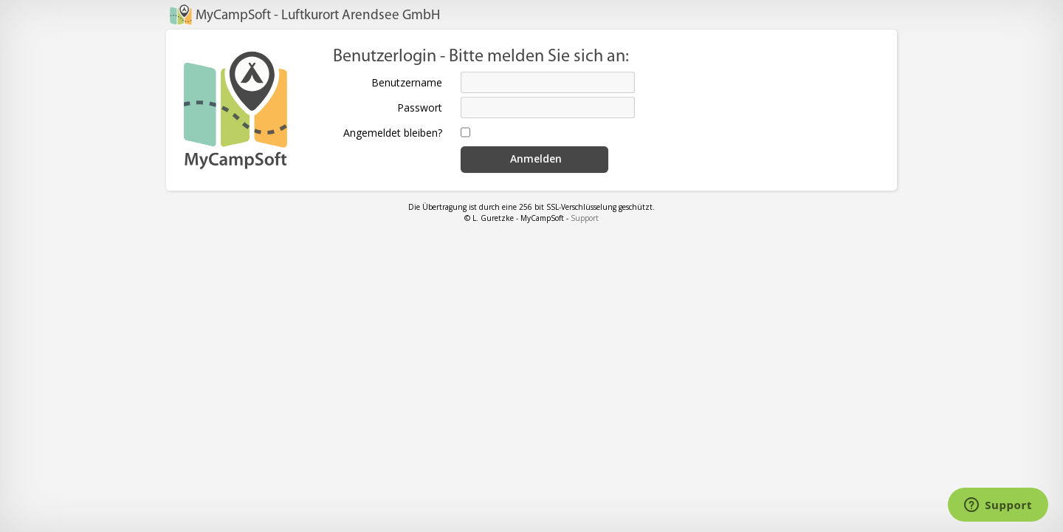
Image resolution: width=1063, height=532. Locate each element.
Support (585, 218)
